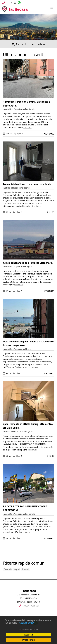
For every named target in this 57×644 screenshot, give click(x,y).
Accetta (28, 634)
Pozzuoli (25, 569)
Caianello (8, 569)
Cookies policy (26, 622)
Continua (27, 127)
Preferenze (28, 639)
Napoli (17, 569)
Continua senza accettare (28, 629)
